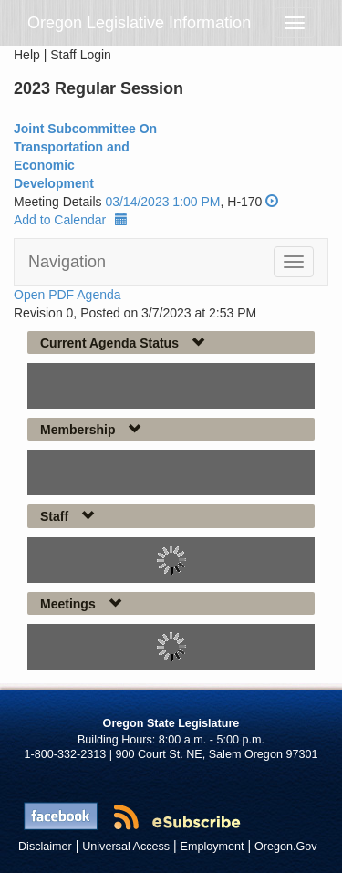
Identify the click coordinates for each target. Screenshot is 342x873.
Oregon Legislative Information (139, 23)
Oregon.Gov (285, 846)
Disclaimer (45, 846)
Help (27, 54)
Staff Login (80, 54)
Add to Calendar (71, 220)
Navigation (67, 262)
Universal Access (126, 846)
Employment (212, 846)
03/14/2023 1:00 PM (162, 201)
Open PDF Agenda (67, 294)
